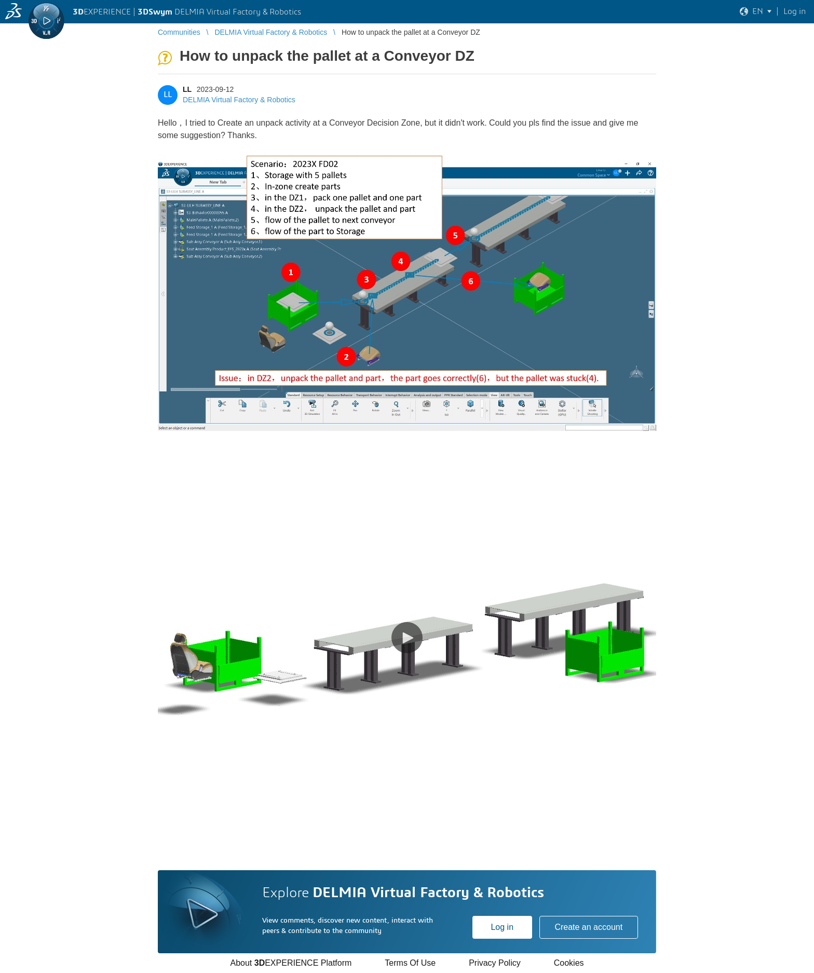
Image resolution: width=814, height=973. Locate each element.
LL (187, 89)
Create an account (588, 927)
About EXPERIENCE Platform (290, 962)
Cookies (569, 962)
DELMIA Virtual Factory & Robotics (239, 100)
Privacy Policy (495, 962)
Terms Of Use (410, 962)
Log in (502, 927)
